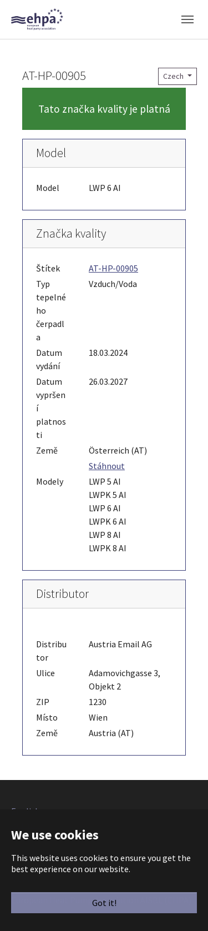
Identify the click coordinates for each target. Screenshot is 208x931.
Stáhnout (107, 465)
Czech (174, 76)
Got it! (104, 902)
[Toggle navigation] (187, 19)
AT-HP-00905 (113, 268)
